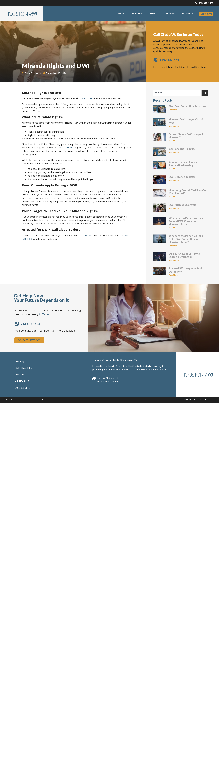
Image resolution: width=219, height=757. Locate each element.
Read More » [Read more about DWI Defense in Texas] (174, 180)
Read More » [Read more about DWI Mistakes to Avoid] (174, 208)
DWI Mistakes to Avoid (182, 204)
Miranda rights (66, 147)
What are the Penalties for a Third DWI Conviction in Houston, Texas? (186, 239)
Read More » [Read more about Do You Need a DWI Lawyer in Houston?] (174, 141)
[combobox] (177, 93)
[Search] (205, 93)
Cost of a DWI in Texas (182, 148)
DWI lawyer (85, 235)
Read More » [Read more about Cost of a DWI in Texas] (174, 152)
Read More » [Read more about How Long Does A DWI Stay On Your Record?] (174, 197)
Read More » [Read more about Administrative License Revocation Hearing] (174, 169)
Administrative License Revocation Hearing (183, 164)
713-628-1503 (86, 98)
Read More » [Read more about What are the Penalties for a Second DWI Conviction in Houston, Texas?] (174, 228)
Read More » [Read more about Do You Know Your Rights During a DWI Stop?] (174, 260)
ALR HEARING (169, 14)
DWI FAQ (121, 14)
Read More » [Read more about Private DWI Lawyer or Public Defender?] (174, 275)
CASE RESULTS (187, 14)
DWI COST (154, 14)
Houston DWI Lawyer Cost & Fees (186, 121)
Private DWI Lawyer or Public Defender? (186, 270)
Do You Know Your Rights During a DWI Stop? (184, 255)
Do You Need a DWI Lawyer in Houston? (186, 136)
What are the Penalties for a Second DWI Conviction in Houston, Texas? (186, 221)
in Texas (44, 314)
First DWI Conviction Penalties (187, 106)
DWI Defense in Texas (182, 176)
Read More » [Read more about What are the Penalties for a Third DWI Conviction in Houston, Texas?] (174, 246)
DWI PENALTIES (137, 14)
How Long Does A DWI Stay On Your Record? (187, 192)
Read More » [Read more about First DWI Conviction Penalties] (174, 110)
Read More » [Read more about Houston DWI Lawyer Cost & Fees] (174, 126)
